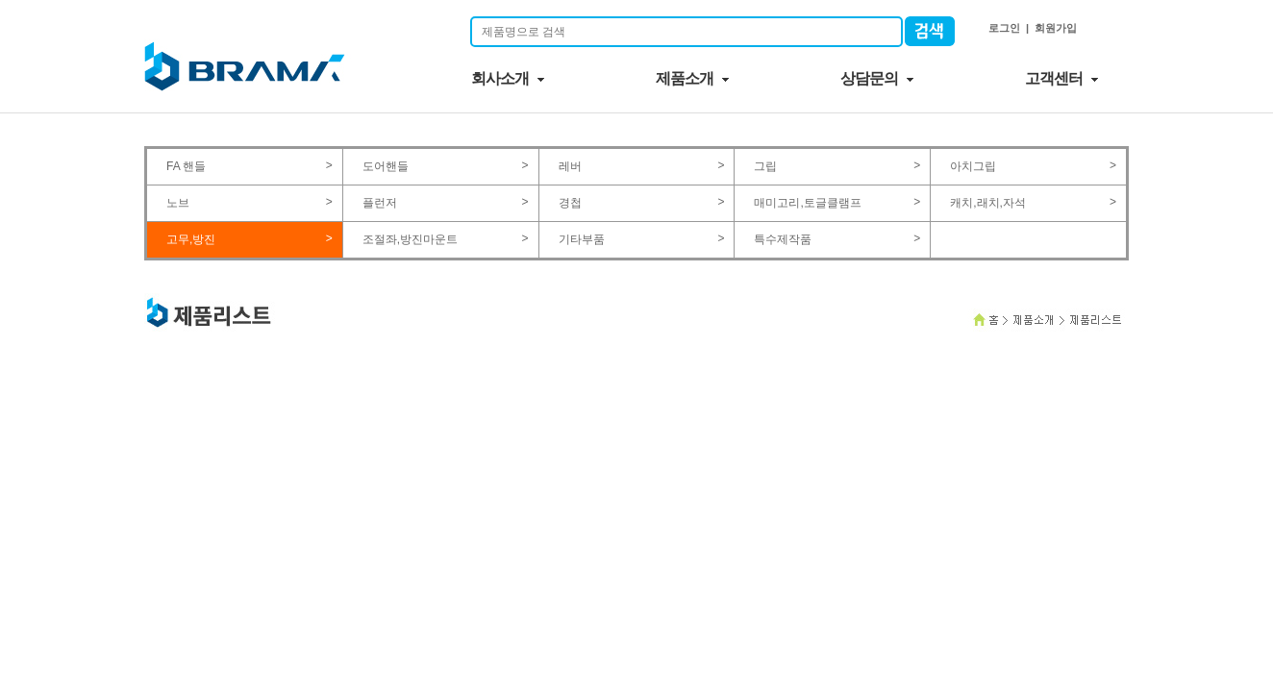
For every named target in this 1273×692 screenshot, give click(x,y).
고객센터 (1054, 78)
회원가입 (1056, 28)
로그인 (1004, 28)
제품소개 (684, 78)
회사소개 (500, 78)
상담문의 (869, 78)
